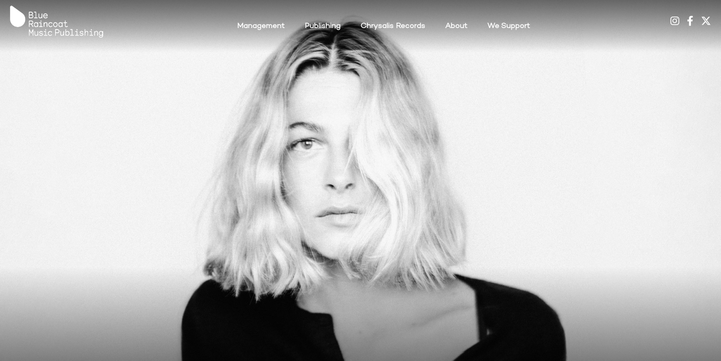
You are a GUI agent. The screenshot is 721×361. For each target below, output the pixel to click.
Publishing (322, 26)
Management (260, 26)
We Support (508, 26)
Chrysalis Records (392, 26)
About (456, 26)
